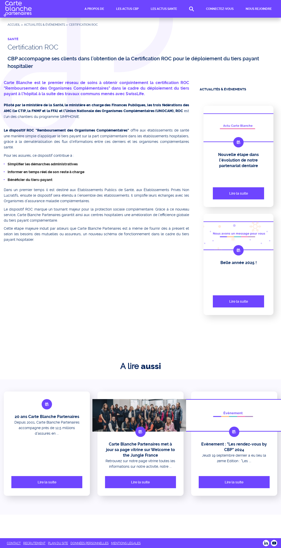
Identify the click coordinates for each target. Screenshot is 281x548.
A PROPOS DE (94, 9)
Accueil (14, 25)
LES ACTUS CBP (127, 9)
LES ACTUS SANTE (164, 9)
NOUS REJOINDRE (259, 9)
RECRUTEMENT (34, 543)
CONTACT (14, 543)
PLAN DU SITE (58, 543)
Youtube (274, 543)
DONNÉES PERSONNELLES (89, 543)
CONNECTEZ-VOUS (220, 9)
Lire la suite (238, 193)
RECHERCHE (191, 9)
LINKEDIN (266, 543)
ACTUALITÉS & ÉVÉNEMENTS (44, 25)
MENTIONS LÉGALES (126, 543)
